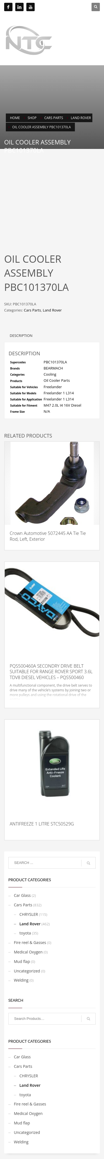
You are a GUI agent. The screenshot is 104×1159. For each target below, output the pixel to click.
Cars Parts (32, 310)
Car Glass (22, 895)
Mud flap (22, 961)
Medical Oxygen (28, 952)
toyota (25, 933)
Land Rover (52, 310)
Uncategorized (27, 971)
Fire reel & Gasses (30, 942)
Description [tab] (21, 335)
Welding (21, 980)
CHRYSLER (28, 914)
